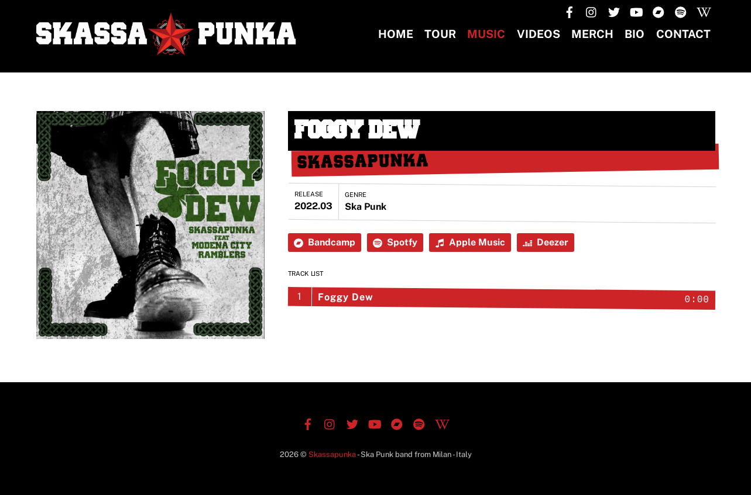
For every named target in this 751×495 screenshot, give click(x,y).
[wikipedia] (703, 10)
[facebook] (569, 10)
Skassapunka (332, 454)
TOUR (440, 33)
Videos (538, 33)
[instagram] (592, 10)
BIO (634, 33)
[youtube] (636, 10)
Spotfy (395, 242)
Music (486, 33)
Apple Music (470, 242)
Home (395, 33)
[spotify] (681, 10)
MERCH (592, 33)
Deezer (545, 242)
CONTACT (683, 33)
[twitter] (614, 10)
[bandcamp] (658, 10)
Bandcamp (324, 242)
